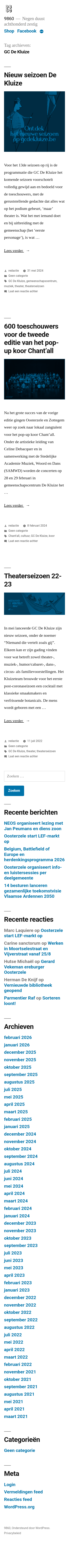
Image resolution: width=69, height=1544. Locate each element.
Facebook (26, 31)
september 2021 (21, 1386)
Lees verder (17, 250)
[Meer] (41, 32)
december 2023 (20, 1223)
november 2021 (20, 1371)
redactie (13, 270)
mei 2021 (13, 1401)
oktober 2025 (17, 1067)
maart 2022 (16, 1357)
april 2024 (14, 1193)
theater (19, 286)
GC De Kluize (16, 281)
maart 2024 (16, 1201)
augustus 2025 (19, 1082)
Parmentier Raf (19, 998)
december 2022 (20, 1297)
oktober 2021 (17, 1379)
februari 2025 (18, 1119)
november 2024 (20, 1141)
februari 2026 (18, 1037)
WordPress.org (19, 1506)
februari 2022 (18, 1364)
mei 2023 (13, 1267)
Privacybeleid (12, 1533)
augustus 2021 (19, 1394)
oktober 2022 (17, 1312)
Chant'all (14, 536)
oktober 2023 (17, 1238)
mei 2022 (13, 1342)
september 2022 (21, 1319)
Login (9, 1484)
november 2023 (20, 1230)
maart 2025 (16, 1111)
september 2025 (21, 1074)
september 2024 (21, 1156)
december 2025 (20, 1052)
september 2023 (21, 1245)
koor (52, 536)
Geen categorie (18, 275)
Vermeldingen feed (23, 1491)
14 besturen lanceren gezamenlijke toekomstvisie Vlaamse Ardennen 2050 (32, 891)
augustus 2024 (19, 1163)
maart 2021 (16, 1416)
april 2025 (14, 1104)
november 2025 (20, 1059)
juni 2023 (13, 1260)
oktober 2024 (17, 1148)
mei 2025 (13, 1097)
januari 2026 (17, 1045)
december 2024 (20, 1134)
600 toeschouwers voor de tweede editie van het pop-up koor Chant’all (31, 338)
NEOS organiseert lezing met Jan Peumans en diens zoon (33, 825)
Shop (9, 31)
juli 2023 (13, 1253)
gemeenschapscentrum (41, 281)
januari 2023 (17, 1290)
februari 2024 (18, 1208)
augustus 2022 (19, 1327)
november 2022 (20, 1305)
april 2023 (14, 1275)
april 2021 (14, 1409)
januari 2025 (17, 1126)
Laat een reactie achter (23, 291)
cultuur (25, 536)
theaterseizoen (34, 286)
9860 (9, 18)
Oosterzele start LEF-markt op (33, 933)
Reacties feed (18, 1499)
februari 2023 (18, 1282)
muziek (8, 286)
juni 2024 (13, 1178)
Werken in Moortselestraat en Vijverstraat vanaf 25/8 (33, 949)
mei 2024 (13, 1186)
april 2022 (14, 1349)
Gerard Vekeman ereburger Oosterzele (29, 967)
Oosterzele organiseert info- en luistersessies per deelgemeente (33, 873)
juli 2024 (13, 1171)
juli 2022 (13, 1334)
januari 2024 (17, 1216)
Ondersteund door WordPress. (31, 1528)
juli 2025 (13, 1089)
